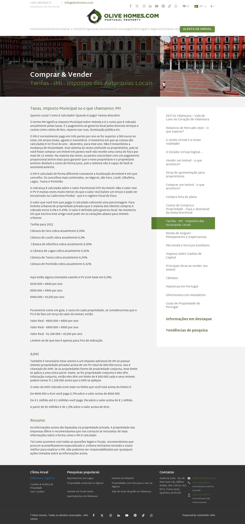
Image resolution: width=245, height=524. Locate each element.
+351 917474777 (201, 495)
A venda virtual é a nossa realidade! (183, 141)
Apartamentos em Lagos (80, 478)
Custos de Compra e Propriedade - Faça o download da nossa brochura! (187, 209)
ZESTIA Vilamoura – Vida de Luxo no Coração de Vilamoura (187, 117)
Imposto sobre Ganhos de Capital (184, 255)
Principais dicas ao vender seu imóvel (187, 267)
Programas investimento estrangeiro (109, 29)
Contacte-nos (170, 29)
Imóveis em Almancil (122, 478)
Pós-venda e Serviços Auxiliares (187, 245)
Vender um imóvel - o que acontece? (184, 162)
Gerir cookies (37, 492)
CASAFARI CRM (206, 515)
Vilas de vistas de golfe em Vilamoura (131, 492)
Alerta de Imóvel (197, 29)
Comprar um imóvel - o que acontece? (185, 186)
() (186, 6)
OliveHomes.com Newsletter (186, 295)
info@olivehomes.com (79, 3)
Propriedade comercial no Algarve (85, 483)
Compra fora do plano (181, 197)
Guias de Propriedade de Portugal (183, 305)
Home (34, 29)
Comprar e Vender (70, 29)
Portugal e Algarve (148, 29)
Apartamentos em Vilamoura (82, 496)
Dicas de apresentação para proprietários (185, 174)
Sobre (53, 29)
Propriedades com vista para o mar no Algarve (132, 485)
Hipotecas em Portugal (182, 286)
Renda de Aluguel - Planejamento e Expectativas (186, 235)
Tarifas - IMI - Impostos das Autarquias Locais (185, 223)
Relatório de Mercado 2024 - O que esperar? (187, 129)
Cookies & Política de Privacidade (41, 486)
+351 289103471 (45, 5)
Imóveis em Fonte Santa (80, 492)
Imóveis (44, 29)
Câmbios (172, 278)
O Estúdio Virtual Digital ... (184, 152)
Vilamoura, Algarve (42, 478)
